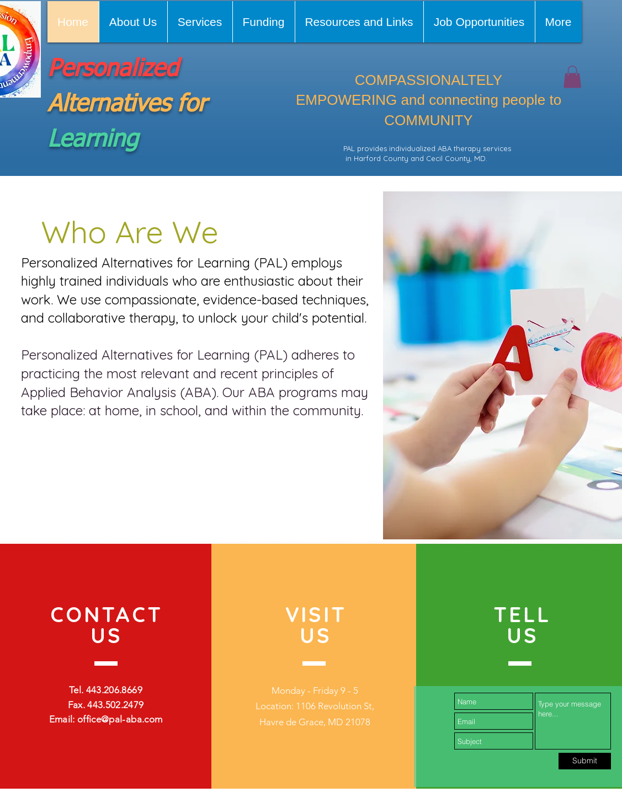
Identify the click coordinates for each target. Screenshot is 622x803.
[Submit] (585, 761)
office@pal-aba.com (119, 719)
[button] (572, 77)
